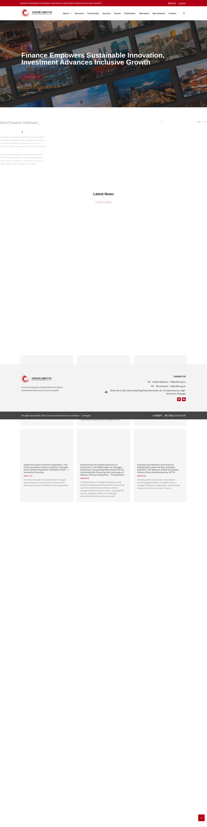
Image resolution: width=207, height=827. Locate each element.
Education (144, 13)
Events (117, 13)
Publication (130, 13)
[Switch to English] (182, 3)
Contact (172, 13)
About (67, 13)
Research (79, 13)
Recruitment (159, 13)
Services (106, 13)
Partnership (93, 13)
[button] (184, 13)
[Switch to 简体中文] (172, 3)
